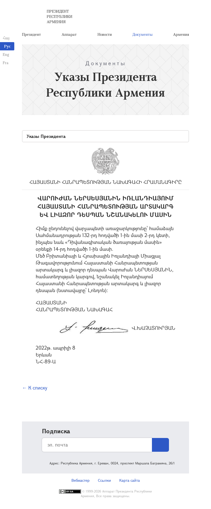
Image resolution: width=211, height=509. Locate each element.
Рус (7, 46)
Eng (6, 54)
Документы (142, 34)
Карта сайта (129, 480)
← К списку (34, 387)
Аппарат (69, 34)
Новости (105, 34)
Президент (31, 34)
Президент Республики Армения (59, 16)
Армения (181, 34)
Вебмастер (80, 480)
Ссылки (104, 480)
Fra (6, 62)
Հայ (6, 37)
